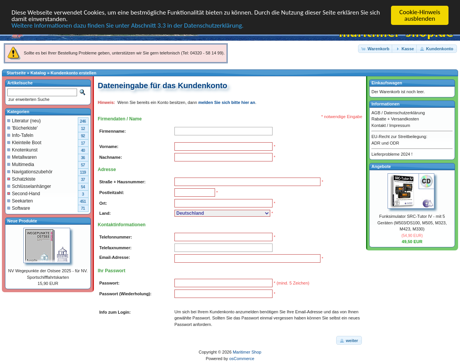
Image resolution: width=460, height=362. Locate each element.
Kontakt (378, 125)
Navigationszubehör (30, 171)
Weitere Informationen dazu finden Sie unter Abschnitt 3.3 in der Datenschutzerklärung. (127, 25)
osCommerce (241, 358)
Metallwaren (22, 157)
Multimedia (20, 164)
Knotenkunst (22, 149)
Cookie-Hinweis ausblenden (419, 15)
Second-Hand (23, 193)
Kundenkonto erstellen (73, 73)
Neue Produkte (22, 220)
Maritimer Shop (247, 352)
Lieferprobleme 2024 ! (391, 154)
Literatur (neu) (24, 120)
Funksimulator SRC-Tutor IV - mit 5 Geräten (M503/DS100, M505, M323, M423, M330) (412, 222)
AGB (375, 112)
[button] (375, 48)
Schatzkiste (21, 178)
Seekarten (20, 200)
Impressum (399, 125)
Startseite (16, 73)
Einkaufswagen (386, 83)
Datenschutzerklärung (404, 112)
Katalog (38, 73)
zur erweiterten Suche (28, 99)
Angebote (381, 166)
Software (18, 208)
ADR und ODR (385, 142)
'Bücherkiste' (22, 127)
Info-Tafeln (20, 135)
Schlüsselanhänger (29, 186)
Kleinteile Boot (24, 142)
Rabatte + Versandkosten (395, 119)
